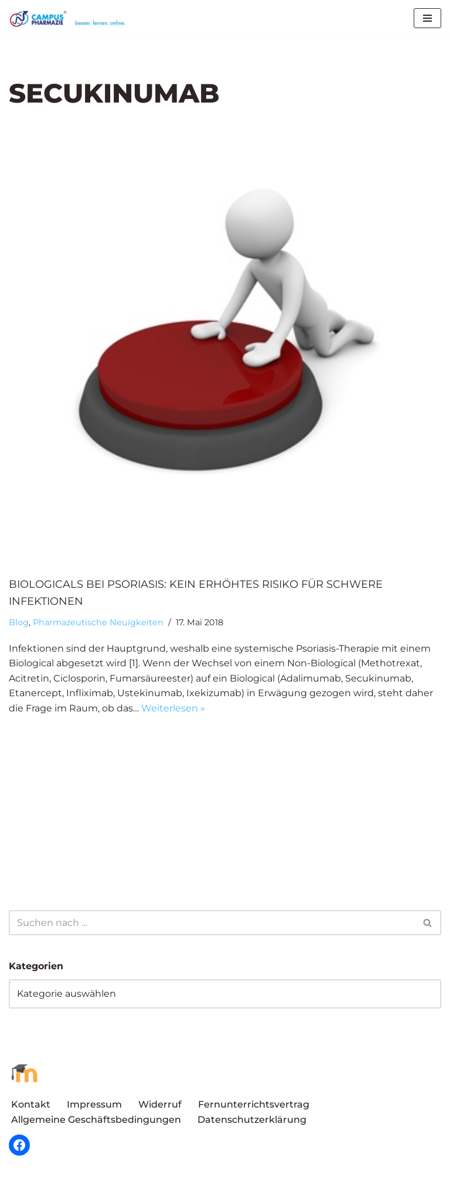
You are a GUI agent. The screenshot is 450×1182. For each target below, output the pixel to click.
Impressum (94, 1104)
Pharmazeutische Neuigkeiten (98, 622)
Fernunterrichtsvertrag (253, 1104)
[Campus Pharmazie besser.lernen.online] (70, 18)
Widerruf (160, 1104)
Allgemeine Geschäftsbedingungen (96, 1119)
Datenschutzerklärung (251, 1119)
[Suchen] (212, 922)
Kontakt (30, 1104)
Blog (19, 622)
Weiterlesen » (173, 708)
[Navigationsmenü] (427, 18)
